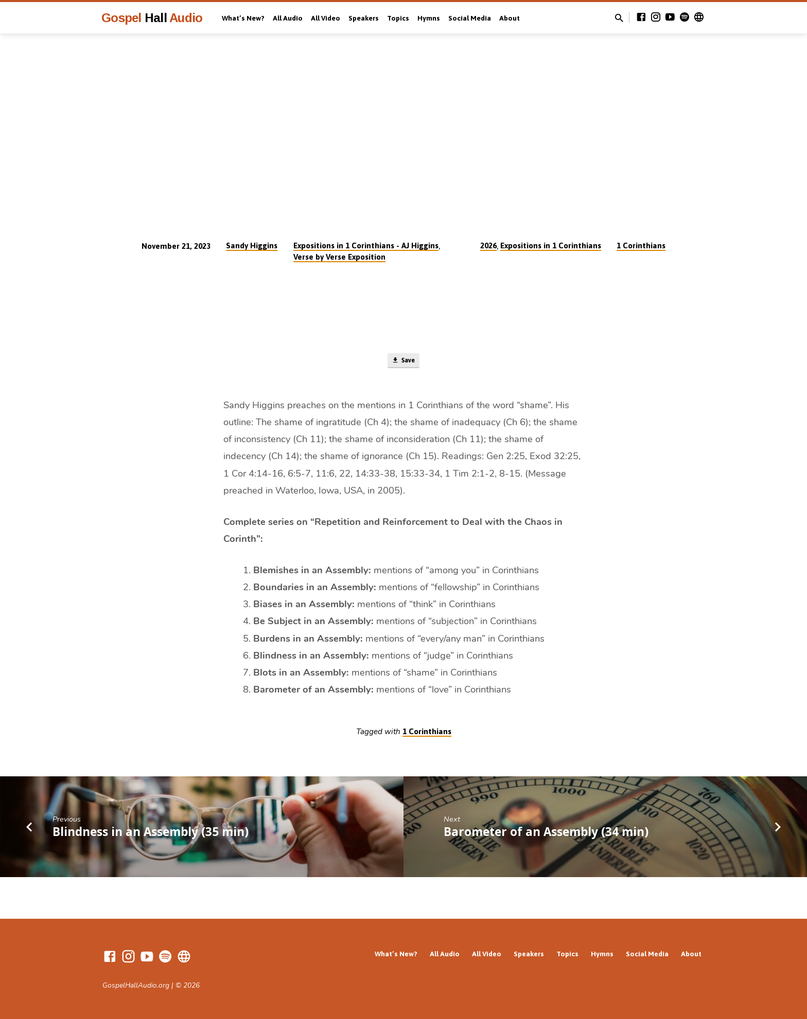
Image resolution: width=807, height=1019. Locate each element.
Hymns (428, 18)
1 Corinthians (641, 245)
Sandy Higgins (251, 245)
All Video (325, 18)
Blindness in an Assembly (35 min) (150, 835)
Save (403, 362)
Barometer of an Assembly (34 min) (546, 835)
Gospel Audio (151, 18)
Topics (398, 18)
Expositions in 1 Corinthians (550, 245)
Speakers (363, 18)
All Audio (288, 18)
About (509, 18)
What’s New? (243, 18)
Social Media (469, 18)
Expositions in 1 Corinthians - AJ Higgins (365, 245)
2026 (488, 245)
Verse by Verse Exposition (339, 256)
